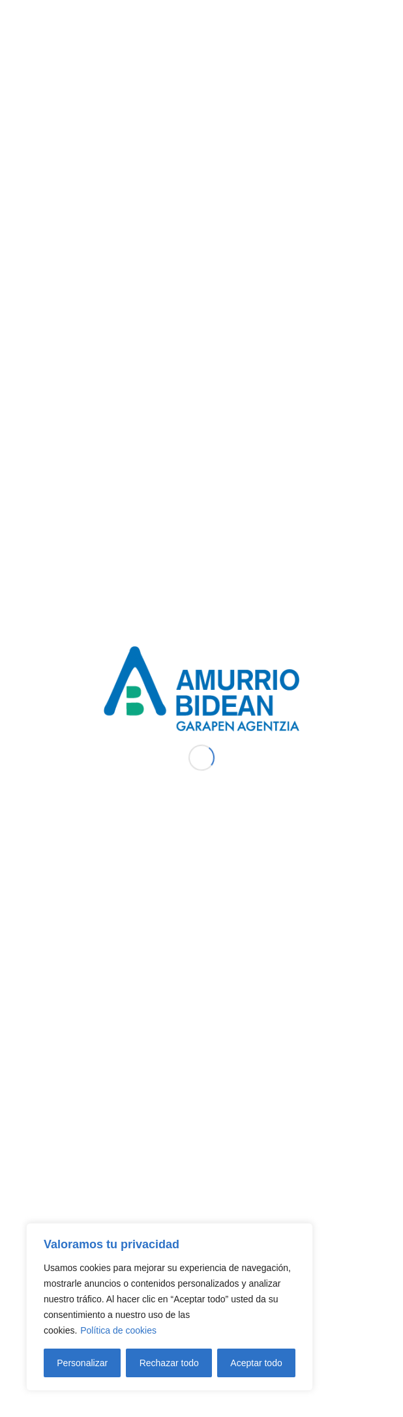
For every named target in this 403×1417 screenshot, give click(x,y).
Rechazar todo (169, 1363)
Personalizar (82, 1363)
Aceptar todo (256, 1363)
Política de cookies (118, 1330)
